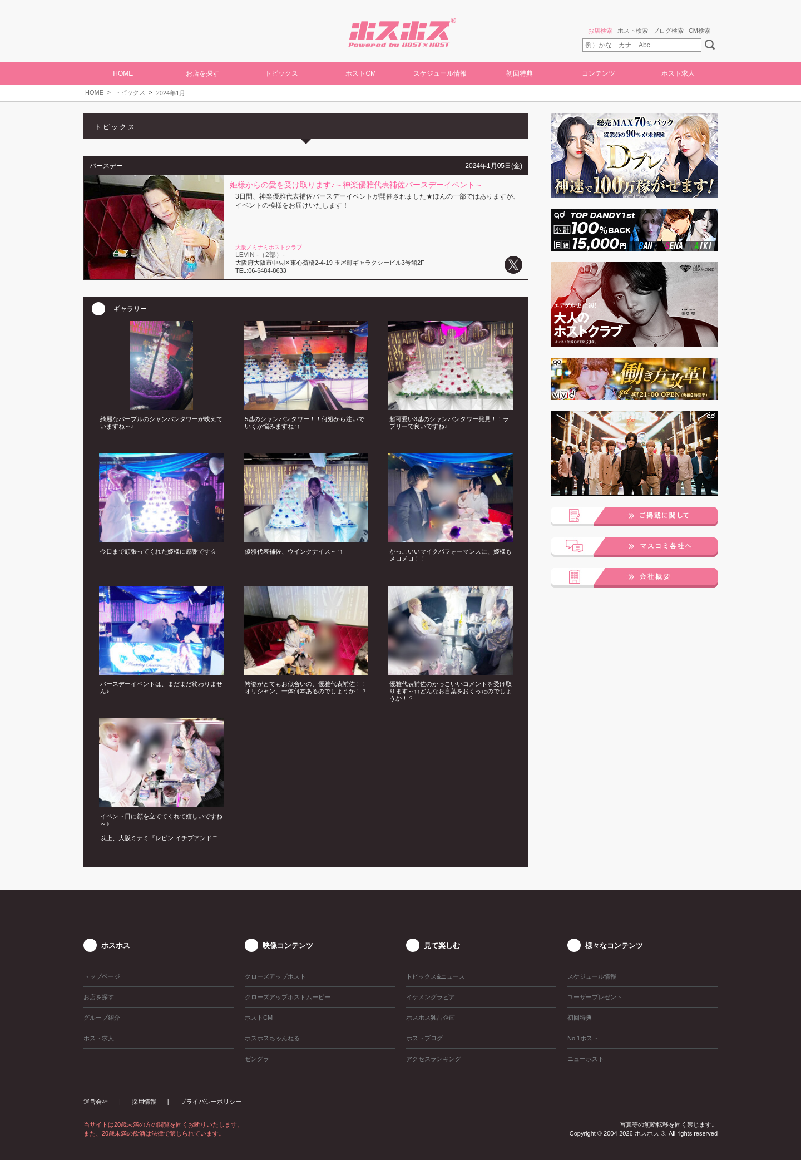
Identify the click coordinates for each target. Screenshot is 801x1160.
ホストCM (360, 73)
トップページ (101, 976)
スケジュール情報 (440, 73)
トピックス (130, 92)
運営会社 (95, 1101)
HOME (123, 73)
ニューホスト (585, 1058)
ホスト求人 (678, 73)
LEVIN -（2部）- (260, 255)
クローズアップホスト (275, 976)
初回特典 (519, 73)
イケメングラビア (430, 997)
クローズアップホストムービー (287, 997)
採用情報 (144, 1101)
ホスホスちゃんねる (272, 1038)
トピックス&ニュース (435, 976)
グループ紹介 (101, 1017)
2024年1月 (171, 93)
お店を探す (202, 73)
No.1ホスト (583, 1038)
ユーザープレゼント (594, 997)
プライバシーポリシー (210, 1101)
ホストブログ (424, 1038)
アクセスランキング (433, 1058)
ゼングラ (257, 1058)
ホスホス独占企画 (430, 1017)
